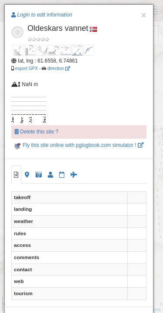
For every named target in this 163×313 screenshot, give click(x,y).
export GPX (26, 68)
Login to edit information (41, 15)
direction (58, 68)
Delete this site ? (36, 132)
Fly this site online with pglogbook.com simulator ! (78, 145)
